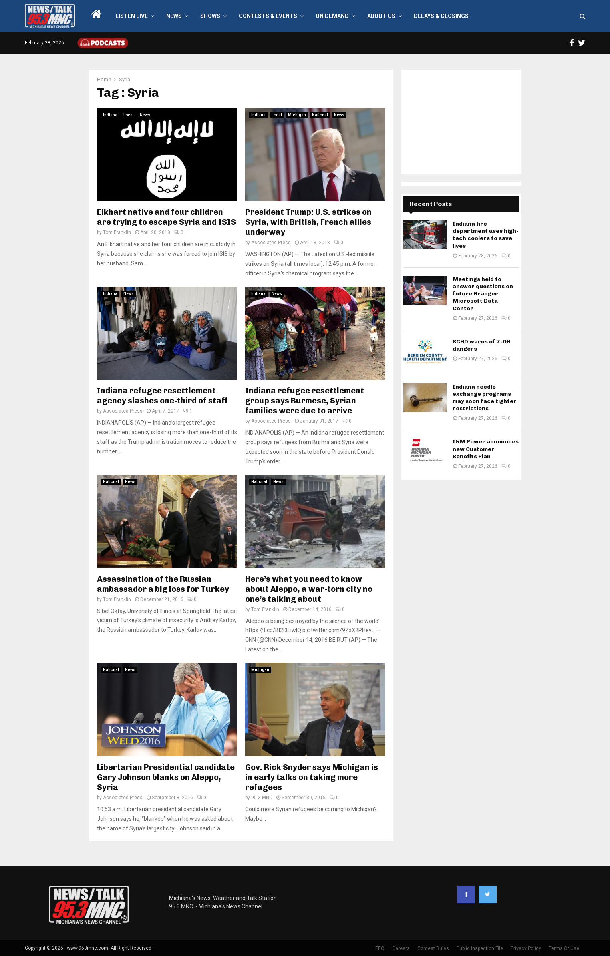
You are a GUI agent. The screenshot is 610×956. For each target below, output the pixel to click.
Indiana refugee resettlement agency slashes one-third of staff (162, 395)
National (320, 115)
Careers (401, 948)
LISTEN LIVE (131, 16)
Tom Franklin (117, 232)
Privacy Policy (526, 948)
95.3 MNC (261, 797)
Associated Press (271, 242)
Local (128, 115)
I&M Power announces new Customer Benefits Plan (486, 448)
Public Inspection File (480, 948)
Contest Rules (433, 948)
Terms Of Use (564, 948)
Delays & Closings (441, 16)
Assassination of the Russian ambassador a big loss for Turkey (163, 584)
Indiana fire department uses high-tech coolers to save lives (486, 234)
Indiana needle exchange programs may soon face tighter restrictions (485, 397)
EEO (380, 948)
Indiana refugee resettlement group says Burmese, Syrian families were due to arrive (304, 400)
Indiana (110, 115)
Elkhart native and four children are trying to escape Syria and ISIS (166, 217)
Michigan (297, 115)
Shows (210, 16)
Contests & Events (268, 16)
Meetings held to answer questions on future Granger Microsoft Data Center (483, 294)
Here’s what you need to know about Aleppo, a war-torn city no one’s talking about (308, 589)
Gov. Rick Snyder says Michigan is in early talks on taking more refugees (311, 777)
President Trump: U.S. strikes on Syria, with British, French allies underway (308, 222)
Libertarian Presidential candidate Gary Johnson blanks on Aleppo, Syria (166, 777)
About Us (381, 16)
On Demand (332, 16)
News (174, 16)
